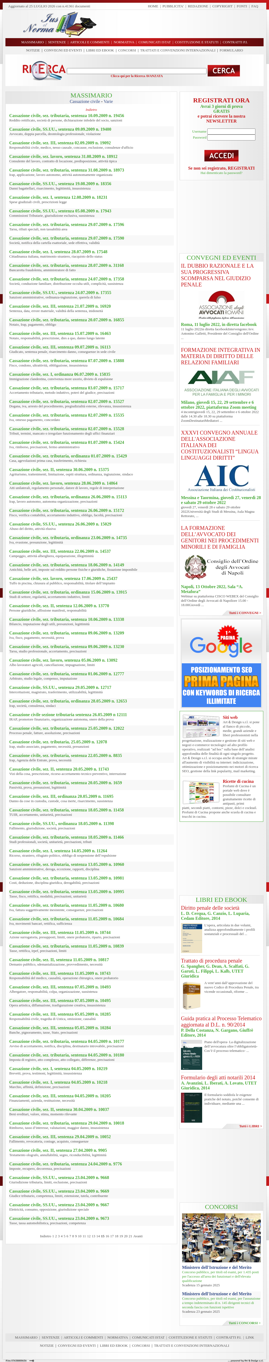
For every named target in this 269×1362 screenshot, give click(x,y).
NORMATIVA (117, 1337)
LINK (250, 1337)
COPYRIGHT (222, 6)
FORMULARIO (231, 50)
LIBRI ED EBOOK (100, 50)
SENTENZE (51, 1337)
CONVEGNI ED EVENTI (63, 50)
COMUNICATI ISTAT (148, 1337)
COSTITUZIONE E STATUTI (190, 1337)
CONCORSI (127, 50)
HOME (153, 6)
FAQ (254, 6)
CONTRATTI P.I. (228, 1337)
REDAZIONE (198, 6)
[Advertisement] (221, 217)
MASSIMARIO (26, 1337)
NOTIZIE (33, 50)
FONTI (242, 6)
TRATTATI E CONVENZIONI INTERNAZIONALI (177, 50)
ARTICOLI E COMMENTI (83, 1337)
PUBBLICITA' (173, 6)
